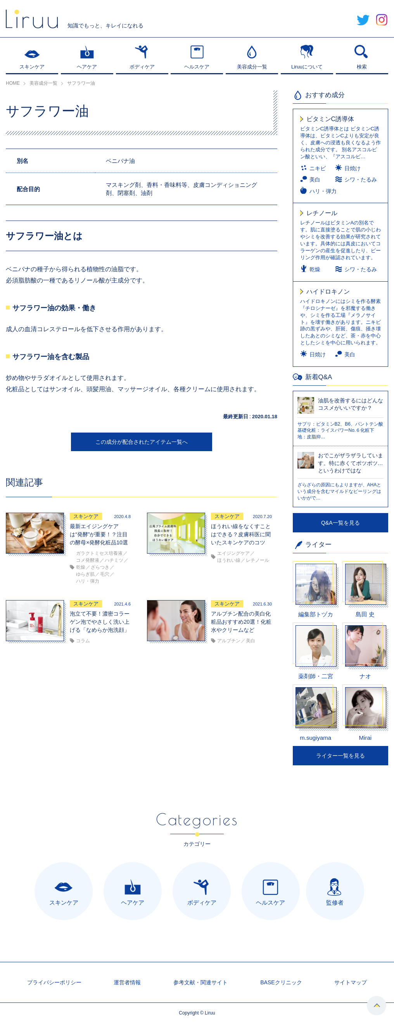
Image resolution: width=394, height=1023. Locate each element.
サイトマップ (350, 982)
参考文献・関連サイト (200, 982)
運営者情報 (127, 982)
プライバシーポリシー (54, 982)
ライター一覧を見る (340, 756)
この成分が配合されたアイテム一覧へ (141, 442)
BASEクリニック (281, 982)
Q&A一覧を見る (340, 523)
